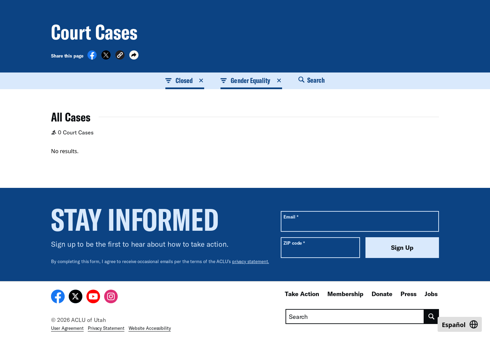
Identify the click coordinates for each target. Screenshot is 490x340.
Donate (382, 293)
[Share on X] (106, 57)
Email (290, 217)
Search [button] (311, 80)
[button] (120, 56)
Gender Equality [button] (251, 80)
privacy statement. (250, 261)
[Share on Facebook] (92, 57)
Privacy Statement (106, 328)
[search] (431, 316)
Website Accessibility (150, 328)
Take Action (302, 293)
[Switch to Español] (460, 324)
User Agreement (67, 328)
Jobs (431, 293)
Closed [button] (184, 80)
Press (408, 293)
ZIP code (294, 243)
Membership (345, 293)
